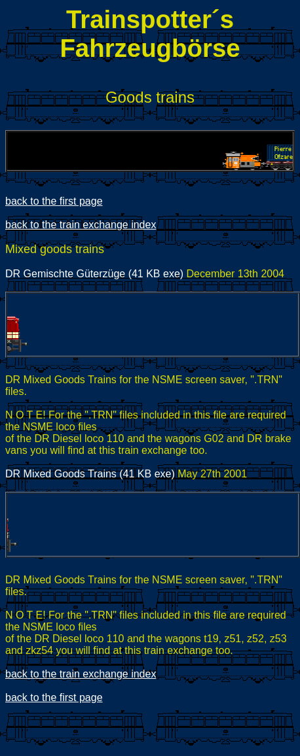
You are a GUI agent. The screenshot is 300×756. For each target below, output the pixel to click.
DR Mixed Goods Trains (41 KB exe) (90, 473)
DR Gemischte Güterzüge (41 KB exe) (94, 273)
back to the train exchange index (80, 224)
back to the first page (54, 201)
